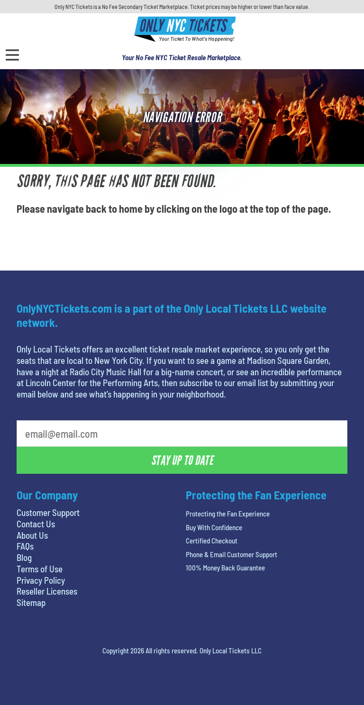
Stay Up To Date (182, 460)
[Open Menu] (12, 55)
